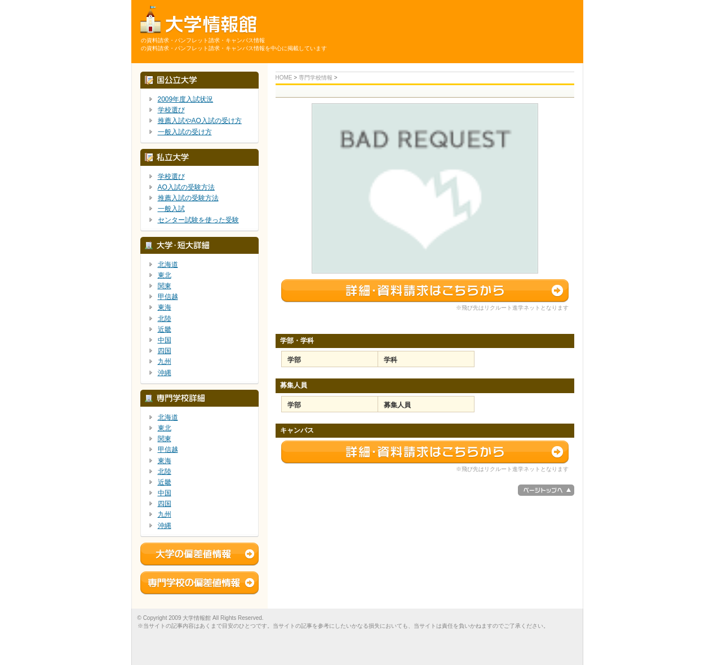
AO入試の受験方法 (186, 187)
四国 (164, 351)
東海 (164, 307)
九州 (164, 361)
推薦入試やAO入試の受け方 (200, 121)
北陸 (164, 319)
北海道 (168, 264)
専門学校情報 (315, 77)
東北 (164, 275)
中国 (164, 340)
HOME (284, 77)
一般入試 (171, 209)
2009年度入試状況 (186, 99)
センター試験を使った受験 (198, 220)
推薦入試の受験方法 (188, 198)
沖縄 (164, 373)
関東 (164, 286)
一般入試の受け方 (185, 132)
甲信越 (168, 297)
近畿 (164, 329)
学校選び (171, 110)
